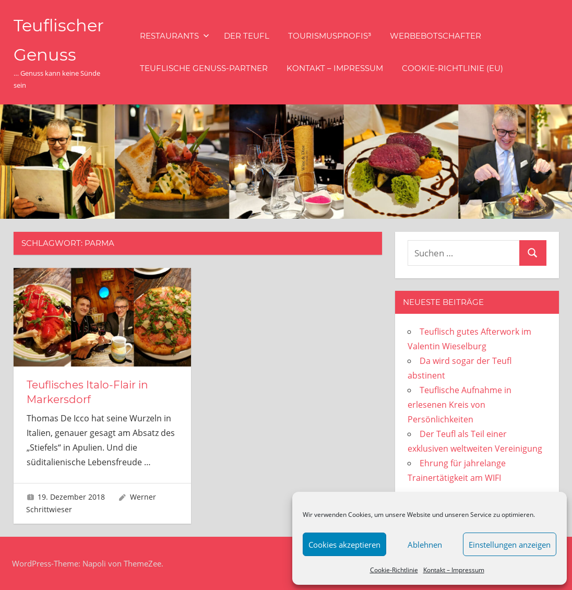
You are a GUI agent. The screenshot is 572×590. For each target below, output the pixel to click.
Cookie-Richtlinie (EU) (452, 68)
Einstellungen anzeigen (510, 544)
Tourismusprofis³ (329, 36)
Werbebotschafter (435, 36)
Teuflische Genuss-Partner (204, 68)
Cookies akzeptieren (344, 544)
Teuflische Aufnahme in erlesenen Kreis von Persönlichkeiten (459, 404)
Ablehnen (425, 544)
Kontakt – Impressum (453, 569)
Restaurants (174, 36)
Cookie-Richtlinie (394, 569)
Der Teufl (246, 36)
